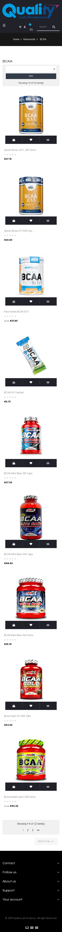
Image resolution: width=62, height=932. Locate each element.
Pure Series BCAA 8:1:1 (16, 312)
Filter (31, 76)
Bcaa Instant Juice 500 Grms (19, 797)
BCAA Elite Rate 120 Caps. (18, 473)
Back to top (46, 841)
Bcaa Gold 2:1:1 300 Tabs (17, 716)
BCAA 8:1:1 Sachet (14, 393)
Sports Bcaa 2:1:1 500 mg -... (19, 231)
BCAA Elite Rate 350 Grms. (18, 635)
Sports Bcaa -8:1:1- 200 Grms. (20, 150)
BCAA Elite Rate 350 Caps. (18, 554)
